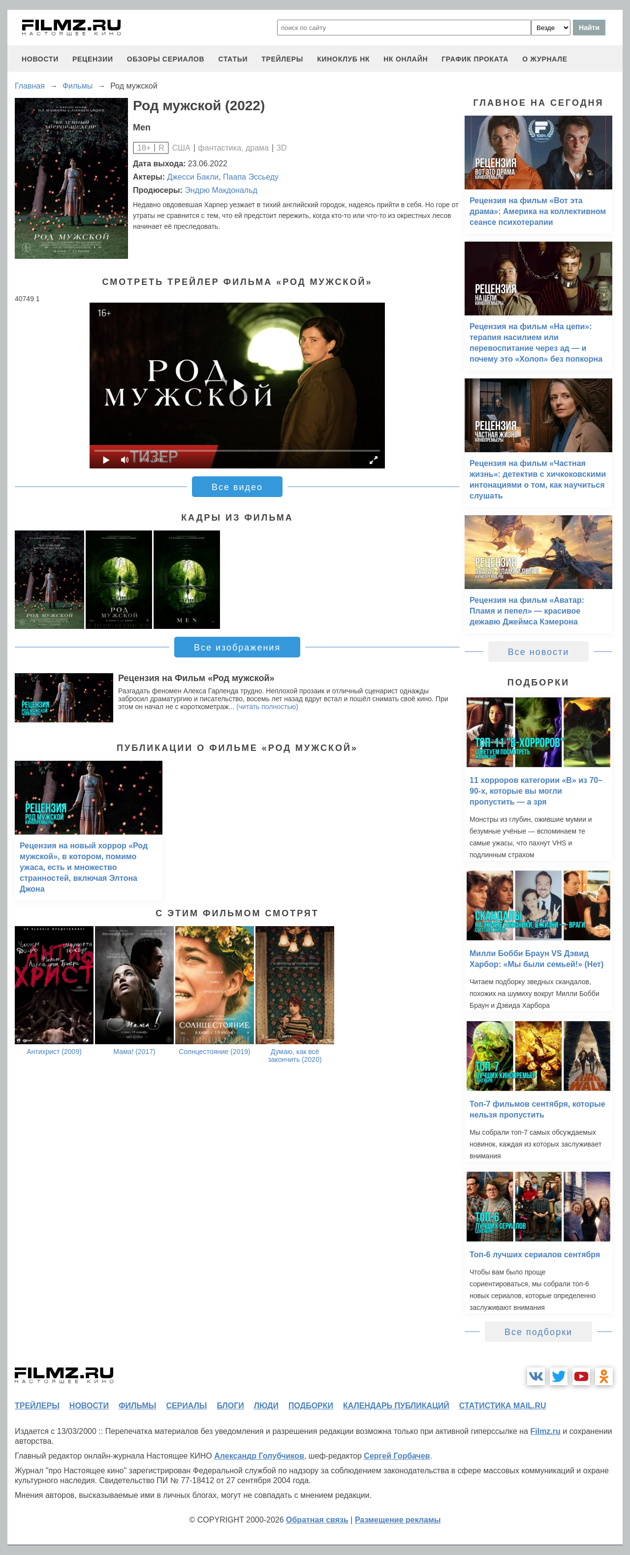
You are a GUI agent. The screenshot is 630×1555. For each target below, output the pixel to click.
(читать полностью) (267, 707)
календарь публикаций (396, 1405)
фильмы (137, 1405)
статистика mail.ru (502, 1405)
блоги (230, 1405)
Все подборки (538, 1332)
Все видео (237, 487)
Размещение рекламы (398, 1520)
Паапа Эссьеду (251, 177)
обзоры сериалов (166, 59)
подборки (310, 1405)
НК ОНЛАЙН (405, 59)
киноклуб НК (343, 59)
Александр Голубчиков (259, 1456)
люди (266, 1405)
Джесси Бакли (193, 177)
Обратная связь (317, 1520)
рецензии (92, 59)
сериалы (186, 1405)
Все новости (538, 652)
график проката (474, 59)
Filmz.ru (545, 1431)
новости (40, 59)
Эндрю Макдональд (221, 190)
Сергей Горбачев (397, 1456)
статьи (233, 59)
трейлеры (282, 59)
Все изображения (237, 648)
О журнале (544, 59)
